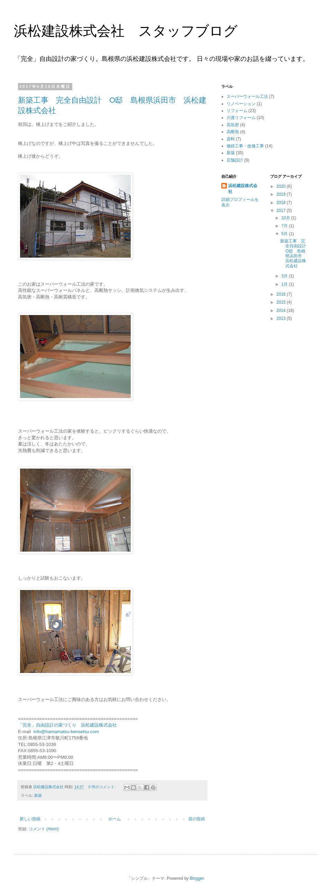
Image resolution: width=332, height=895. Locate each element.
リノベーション (241, 103)
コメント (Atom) (44, 829)
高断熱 (233, 131)
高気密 (233, 124)
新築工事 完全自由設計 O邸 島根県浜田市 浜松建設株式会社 (295, 253)
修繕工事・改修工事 (245, 146)
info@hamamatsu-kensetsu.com (66, 731)
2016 (281, 294)
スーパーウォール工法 (247, 96)
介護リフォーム (241, 117)
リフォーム (237, 110)
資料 (231, 139)
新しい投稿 (30, 818)
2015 (281, 302)
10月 (286, 217)
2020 (281, 186)
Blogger (197, 878)
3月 (285, 276)
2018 (281, 202)
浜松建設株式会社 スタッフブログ (126, 30)
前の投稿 (196, 818)
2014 (281, 310)
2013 (281, 318)
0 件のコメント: (103, 787)
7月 (285, 225)
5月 (285, 233)
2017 (281, 210)
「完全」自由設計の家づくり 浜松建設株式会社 (67, 725)
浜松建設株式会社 (242, 188)
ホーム (114, 818)
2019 (281, 194)
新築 (38, 795)
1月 (285, 284)
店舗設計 (235, 160)
